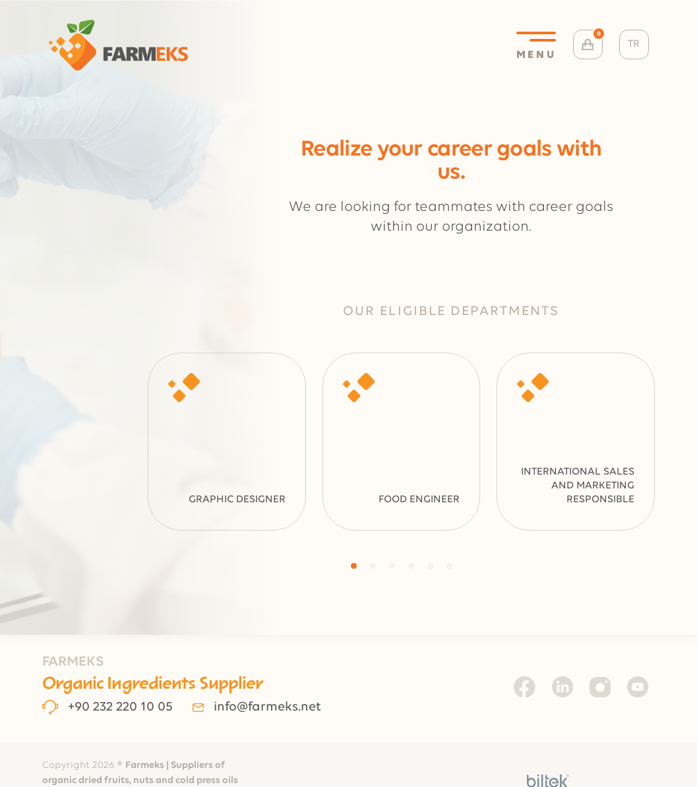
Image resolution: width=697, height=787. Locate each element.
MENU (536, 46)
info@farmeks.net (256, 707)
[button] (354, 566)
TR (634, 44)
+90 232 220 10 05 (107, 707)
